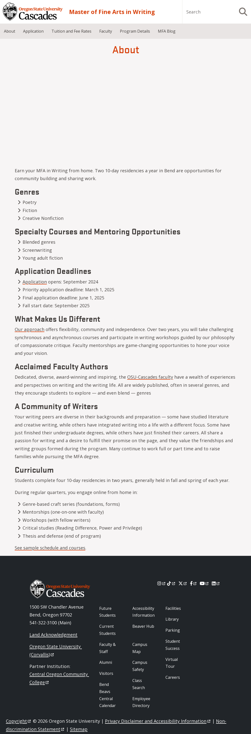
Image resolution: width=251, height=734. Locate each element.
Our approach (29, 329)
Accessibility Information (143, 612)
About (9, 31)
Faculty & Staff (107, 648)
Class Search (138, 684)
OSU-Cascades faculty (150, 377)
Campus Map (139, 648)
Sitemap (79, 729)
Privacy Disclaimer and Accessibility (158, 721)
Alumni (105, 662)
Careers (172, 677)
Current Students (107, 630)
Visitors (106, 673)
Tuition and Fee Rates (71, 31)
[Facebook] (193, 583)
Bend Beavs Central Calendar (107, 695)
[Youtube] (204, 583)
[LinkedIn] (216, 583)
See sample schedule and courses (50, 548)
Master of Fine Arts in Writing (112, 12)
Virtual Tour (171, 663)
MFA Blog (167, 31)
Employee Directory (141, 702)
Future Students (107, 612)
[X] (183, 583)
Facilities (173, 608)
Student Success (172, 645)
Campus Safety (139, 666)
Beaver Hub (143, 626)
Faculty (105, 31)
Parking (172, 630)
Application (33, 31)
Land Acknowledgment (53, 635)
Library (172, 619)
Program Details (135, 31)
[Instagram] (161, 583)
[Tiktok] (171, 583)
